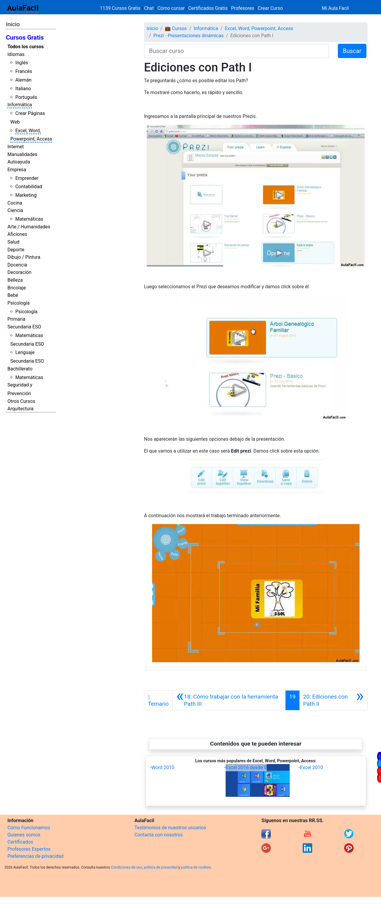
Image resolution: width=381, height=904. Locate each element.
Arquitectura (20, 409)
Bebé (12, 295)
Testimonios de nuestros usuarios (170, 827)
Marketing (25, 195)
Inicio (13, 24)
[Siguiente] (333, 700)
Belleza (15, 280)
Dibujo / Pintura (23, 257)
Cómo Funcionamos (28, 827)
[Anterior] (229, 700)
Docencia (17, 265)
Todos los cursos (25, 46)
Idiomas (15, 54)
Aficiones (17, 234)
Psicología (18, 303)
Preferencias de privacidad (35, 856)
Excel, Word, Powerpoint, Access (259, 28)
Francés (23, 71)
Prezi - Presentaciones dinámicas (188, 35)
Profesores (242, 8)
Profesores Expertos (28, 849)
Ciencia (15, 210)
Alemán (23, 80)
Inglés (21, 63)
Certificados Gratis (207, 8)
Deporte (15, 250)
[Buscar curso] (236, 51)
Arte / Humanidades (28, 227)
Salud (13, 242)
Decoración (19, 272)
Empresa (16, 169)
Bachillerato (19, 369)
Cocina (14, 203)
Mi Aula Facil (335, 8)
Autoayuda (18, 162)
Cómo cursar (171, 8)
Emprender (26, 178)
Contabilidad (28, 186)
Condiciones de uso (126, 867)
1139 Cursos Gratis (121, 8)
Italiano (23, 88)
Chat (149, 8)
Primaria (16, 319)
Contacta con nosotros (159, 835)
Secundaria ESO (24, 327)
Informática (19, 104)
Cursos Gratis (25, 37)
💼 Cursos (176, 28)
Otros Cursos (21, 401)
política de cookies (196, 867)
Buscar (352, 50)
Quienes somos (23, 835)
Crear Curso (270, 8)
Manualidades (22, 154)
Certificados (20, 842)
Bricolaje (16, 288)
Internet (15, 146)
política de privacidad (160, 867)
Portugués (26, 97)
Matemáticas (29, 219)
